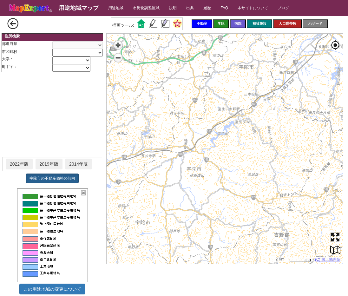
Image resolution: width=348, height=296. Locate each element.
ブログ (283, 8)
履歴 (207, 8)
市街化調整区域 (146, 8)
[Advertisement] (52, 115)
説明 (173, 8)
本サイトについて (253, 8)
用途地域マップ (79, 8)
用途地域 (115, 8)
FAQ (224, 8)
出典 (190, 8)
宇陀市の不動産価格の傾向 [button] (52, 178)
